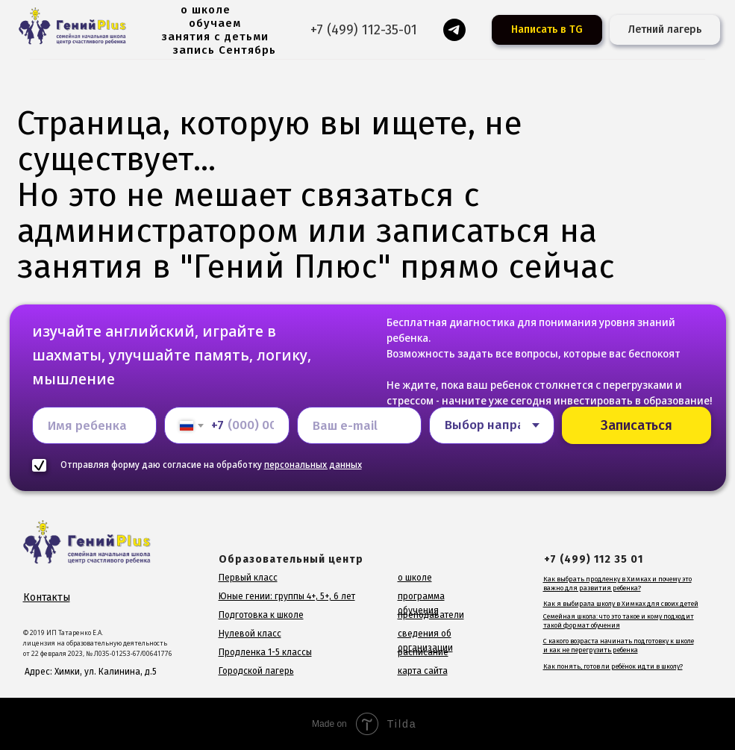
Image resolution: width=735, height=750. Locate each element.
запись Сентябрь (224, 50)
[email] (359, 425)
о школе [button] (206, 9)
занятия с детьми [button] (215, 36)
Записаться (636, 425)
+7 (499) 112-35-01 (363, 30)
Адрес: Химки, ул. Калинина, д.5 (91, 671)
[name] (94, 425)
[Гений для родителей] (454, 30)
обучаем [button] (215, 23)
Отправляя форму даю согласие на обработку (211, 464)
